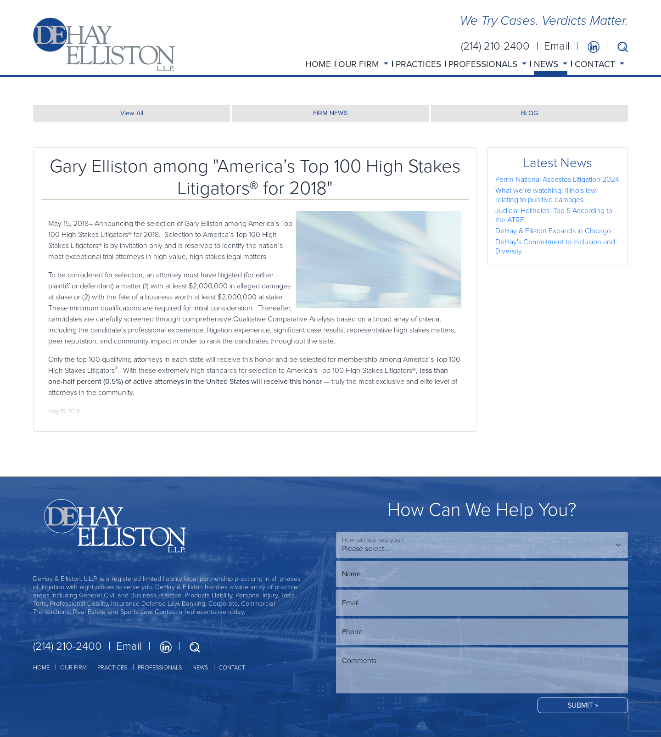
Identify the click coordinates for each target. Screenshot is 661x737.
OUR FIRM (73, 667)
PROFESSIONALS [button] (484, 64)
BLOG (529, 113)
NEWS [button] (547, 64)
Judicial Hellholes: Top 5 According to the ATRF (553, 215)
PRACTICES (418, 64)
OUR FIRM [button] (359, 64)
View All (131, 113)
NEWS (200, 667)
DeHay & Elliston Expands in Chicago (553, 230)
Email (557, 46)
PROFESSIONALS (160, 667)
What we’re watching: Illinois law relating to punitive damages (545, 195)
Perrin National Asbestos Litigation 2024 (557, 179)
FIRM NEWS (330, 113)
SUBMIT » (582, 705)
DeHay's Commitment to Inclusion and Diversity (555, 246)
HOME (318, 64)
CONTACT (231, 667)
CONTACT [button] (596, 64)
